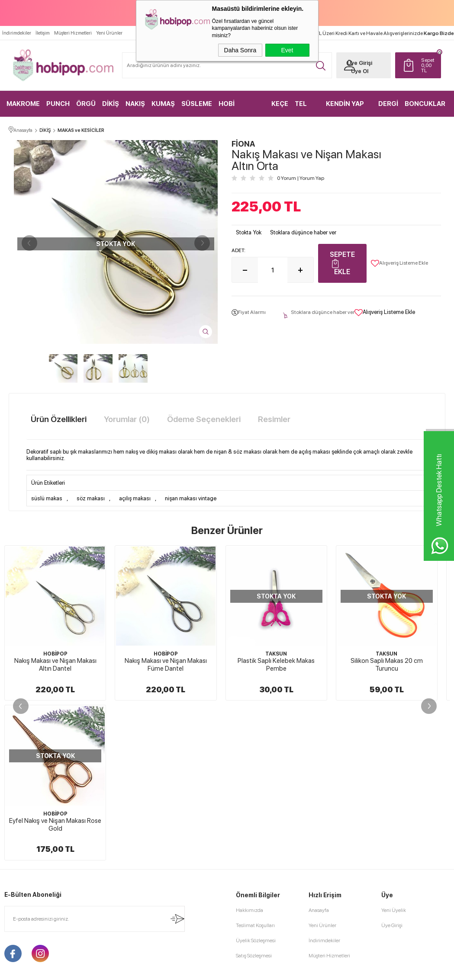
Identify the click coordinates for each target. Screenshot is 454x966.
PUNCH (58, 104)
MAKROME (23, 104)
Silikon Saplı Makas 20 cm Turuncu (387, 664)
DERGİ (388, 104)
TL (429, 65)
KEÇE (279, 104)
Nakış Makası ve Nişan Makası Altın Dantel (55, 664)
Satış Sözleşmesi (254, 956)
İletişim (42, 33)
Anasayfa (319, 910)
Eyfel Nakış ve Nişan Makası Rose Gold (55, 824)
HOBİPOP (55, 654)
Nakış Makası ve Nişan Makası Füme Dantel (166, 664)
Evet (287, 50)
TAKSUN (276, 654)
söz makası (91, 498)
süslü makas (46, 498)
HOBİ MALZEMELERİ (241, 108)
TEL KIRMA (305, 108)
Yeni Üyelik (393, 910)
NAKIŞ (135, 104)
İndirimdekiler (16, 33)
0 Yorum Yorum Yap (300, 178)
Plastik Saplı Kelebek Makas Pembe (276, 664)
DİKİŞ (110, 104)
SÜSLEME (196, 104)
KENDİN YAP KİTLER (345, 108)
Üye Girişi (359, 63)
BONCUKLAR (425, 104)
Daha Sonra (240, 50)
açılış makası (135, 498)
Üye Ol (359, 71)
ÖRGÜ (86, 104)
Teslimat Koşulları (255, 925)
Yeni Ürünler (109, 33)
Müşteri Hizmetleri (73, 33)
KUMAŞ (163, 104)
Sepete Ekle (342, 263)
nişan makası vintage (190, 498)
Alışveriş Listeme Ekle (399, 263)
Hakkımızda (249, 910)
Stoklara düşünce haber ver (303, 232)
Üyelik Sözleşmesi (256, 940)
